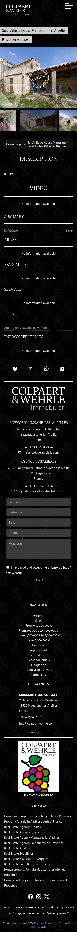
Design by (57, 913)
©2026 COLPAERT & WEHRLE (20, 907)
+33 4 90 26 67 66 (41, 486)
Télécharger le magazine (38, 769)
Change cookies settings (27, 913)
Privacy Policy (58, 923)
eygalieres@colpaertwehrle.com (41, 491)
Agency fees (67, 907)
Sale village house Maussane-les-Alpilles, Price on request (47, 144)
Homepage (13, 144)
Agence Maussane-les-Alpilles (38, 422)
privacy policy (57, 567)
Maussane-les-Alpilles (38, 695)
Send (38, 580)
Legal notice (48, 907)
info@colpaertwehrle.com (41, 452)
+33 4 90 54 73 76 (41, 447)
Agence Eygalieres (38, 461)
